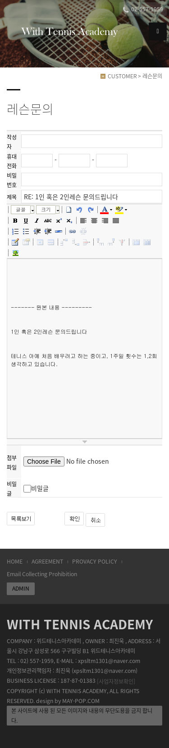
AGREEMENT (47, 561)
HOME (15, 561)
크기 (46, 209)
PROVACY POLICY (94, 561)
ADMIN (20, 588)
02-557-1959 (143, 9)
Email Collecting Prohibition (42, 574)
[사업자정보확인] (116, 681)
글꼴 (21, 209)
